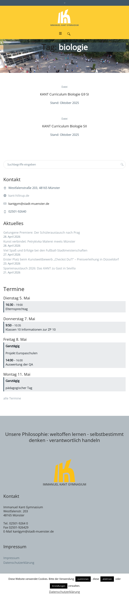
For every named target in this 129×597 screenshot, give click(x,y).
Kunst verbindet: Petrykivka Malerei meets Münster (39, 241)
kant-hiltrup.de (18, 195)
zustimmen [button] (83, 578)
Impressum (11, 558)
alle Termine (12, 398)
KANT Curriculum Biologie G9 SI (64, 94)
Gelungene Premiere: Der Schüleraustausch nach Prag (41, 232)
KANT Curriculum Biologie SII (64, 126)
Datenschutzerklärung (18, 563)
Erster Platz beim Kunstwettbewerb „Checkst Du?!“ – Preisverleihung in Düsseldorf (61, 259)
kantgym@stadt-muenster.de (28, 204)
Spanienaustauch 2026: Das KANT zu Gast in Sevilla (39, 268)
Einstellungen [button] (58, 585)
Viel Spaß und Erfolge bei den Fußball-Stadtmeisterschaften (45, 250)
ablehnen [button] (107, 578)
